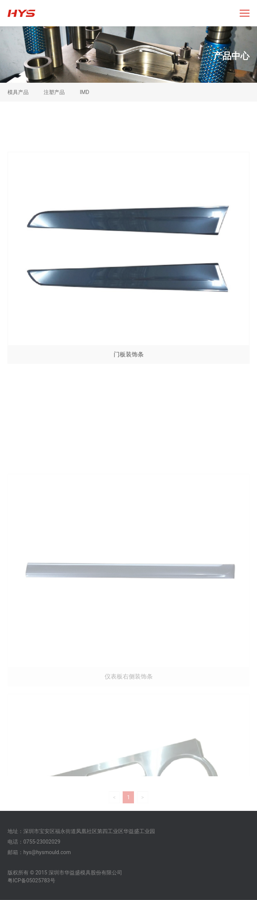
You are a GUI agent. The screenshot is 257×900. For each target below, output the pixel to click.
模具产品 (18, 92)
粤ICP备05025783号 (31, 880)
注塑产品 (54, 92)
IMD (84, 92)
